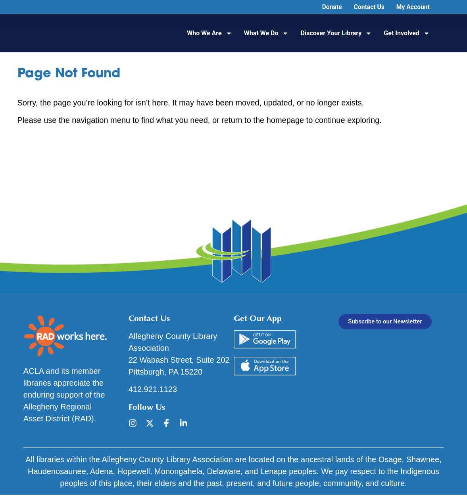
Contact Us (368, 7)
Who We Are (209, 33)
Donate (330, 7)
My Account (413, 7)
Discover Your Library (336, 33)
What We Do (266, 33)
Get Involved (406, 33)
